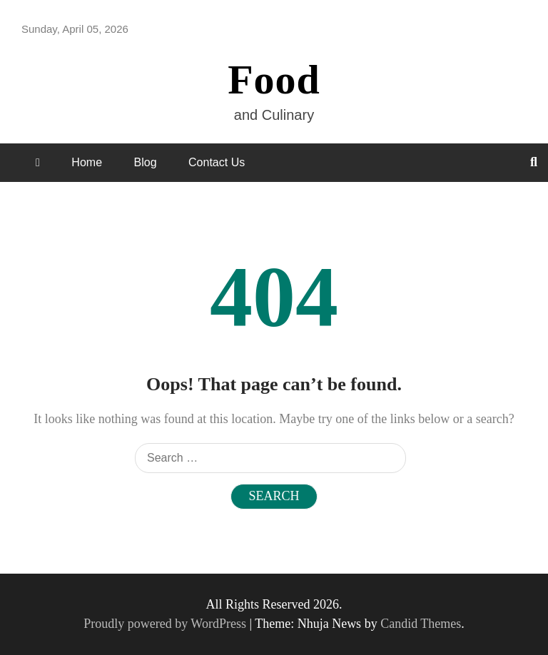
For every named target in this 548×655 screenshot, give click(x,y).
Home (86, 162)
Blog (145, 162)
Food (274, 79)
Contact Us (216, 162)
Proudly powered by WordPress (166, 623)
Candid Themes (420, 623)
